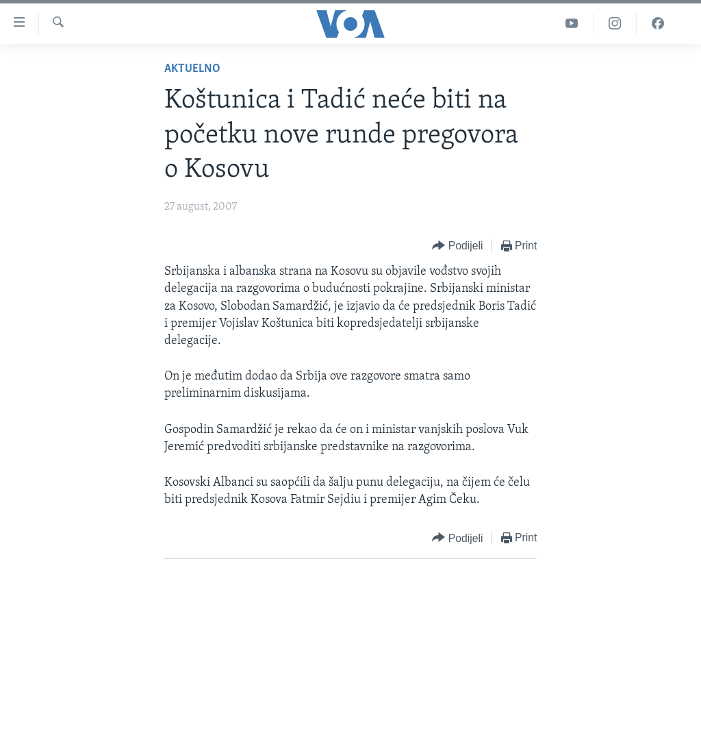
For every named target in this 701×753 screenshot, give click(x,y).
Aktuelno (192, 68)
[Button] (457, 246)
